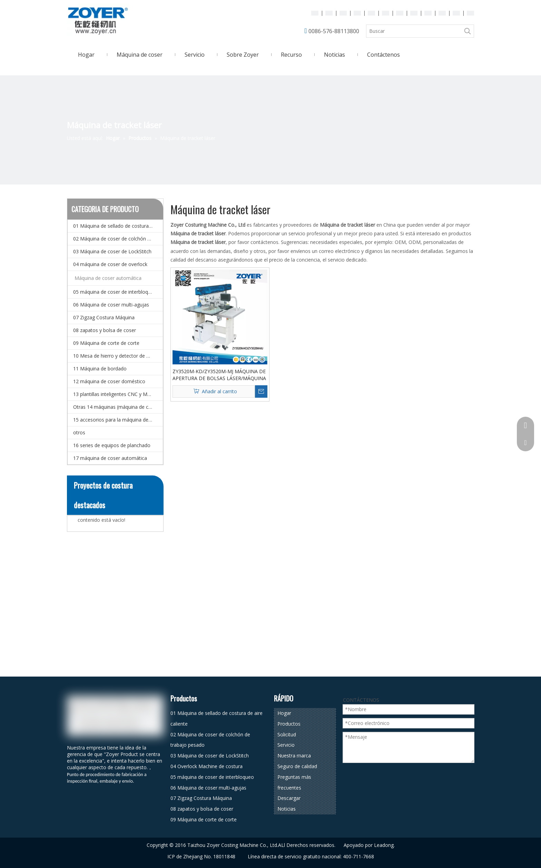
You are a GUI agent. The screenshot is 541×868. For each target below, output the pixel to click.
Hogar (284, 713)
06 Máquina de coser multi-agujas (111, 304)
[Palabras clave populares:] (467, 31)
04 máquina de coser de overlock (110, 264)
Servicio (286, 745)
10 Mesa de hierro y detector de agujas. (117, 355)
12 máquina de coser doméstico (109, 381)
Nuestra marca (294, 755)
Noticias (286, 808)
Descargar (289, 798)
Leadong (384, 845)
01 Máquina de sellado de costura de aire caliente (118, 226)
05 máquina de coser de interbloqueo (115, 292)
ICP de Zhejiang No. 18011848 (201, 856)
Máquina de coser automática (108, 278)
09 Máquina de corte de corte (106, 343)
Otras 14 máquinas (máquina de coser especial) (118, 407)
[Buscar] (413, 31)
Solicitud (286, 734)
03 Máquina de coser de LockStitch (112, 251)
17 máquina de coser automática (110, 458)
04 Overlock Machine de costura (206, 766)
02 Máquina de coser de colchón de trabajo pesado (118, 238)
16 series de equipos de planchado (111, 445)
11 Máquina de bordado (100, 368)
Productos (289, 723)
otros (79, 432)
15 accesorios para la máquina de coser (117, 419)
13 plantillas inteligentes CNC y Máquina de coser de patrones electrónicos (118, 394)
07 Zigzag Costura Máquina (104, 317)
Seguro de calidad (297, 766)
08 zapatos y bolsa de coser (104, 330)
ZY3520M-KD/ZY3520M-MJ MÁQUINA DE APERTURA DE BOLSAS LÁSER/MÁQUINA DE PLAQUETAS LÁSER (219, 375)
